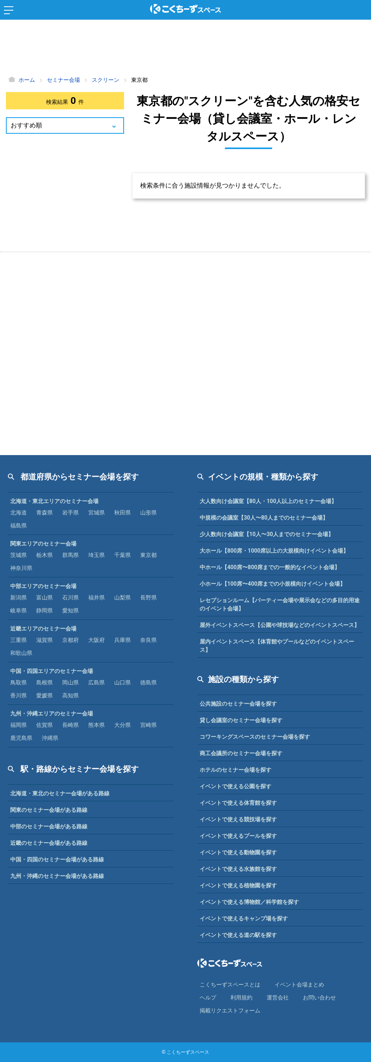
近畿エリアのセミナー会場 (43, 628)
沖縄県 (50, 738)
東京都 (148, 555)
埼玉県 (96, 555)
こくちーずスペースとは (230, 984)
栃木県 (44, 555)
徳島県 (148, 682)
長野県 (148, 597)
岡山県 (70, 682)
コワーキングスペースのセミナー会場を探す (255, 737)
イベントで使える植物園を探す (238, 885)
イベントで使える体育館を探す (238, 803)
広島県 (96, 682)
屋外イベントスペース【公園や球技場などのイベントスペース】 (280, 625)
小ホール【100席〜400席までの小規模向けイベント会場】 (272, 584)
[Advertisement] (185, 49)
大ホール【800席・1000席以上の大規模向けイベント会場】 (274, 551)
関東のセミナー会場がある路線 (48, 810)
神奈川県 (21, 568)
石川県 (70, 597)
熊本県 (96, 725)
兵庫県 (122, 640)
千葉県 (122, 555)
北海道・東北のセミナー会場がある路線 (59, 793)
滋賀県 (44, 640)
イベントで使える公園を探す (235, 786)
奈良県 (148, 640)
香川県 (18, 695)
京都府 (70, 640)
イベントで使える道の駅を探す (238, 935)
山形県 (148, 512)
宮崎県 (148, 725)
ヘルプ (208, 997)
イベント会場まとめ (299, 984)
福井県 (96, 597)
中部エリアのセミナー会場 (43, 586)
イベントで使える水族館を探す (238, 869)
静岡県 (44, 610)
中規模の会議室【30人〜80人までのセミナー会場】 (264, 517)
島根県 (44, 682)
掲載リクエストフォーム (230, 1010)
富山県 (44, 597)
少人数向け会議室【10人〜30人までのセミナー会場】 (267, 534)
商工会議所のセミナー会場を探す (241, 753)
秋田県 (122, 512)
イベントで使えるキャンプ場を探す (244, 918)
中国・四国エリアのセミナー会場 (51, 671)
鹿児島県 (21, 738)
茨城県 (18, 555)
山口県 (122, 682)
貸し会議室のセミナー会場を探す (241, 720)
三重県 (18, 640)
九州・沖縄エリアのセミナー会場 (51, 713)
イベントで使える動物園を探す (238, 852)
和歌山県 (21, 653)
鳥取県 (18, 682)
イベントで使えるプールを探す (238, 836)
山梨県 (122, 597)
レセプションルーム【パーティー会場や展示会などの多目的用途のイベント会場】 (280, 604)
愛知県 (70, 610)
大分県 (122, 725)
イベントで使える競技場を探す (238, 819)
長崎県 (70, 725)
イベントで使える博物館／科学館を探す (249, 902)
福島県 (18, 525)
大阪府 (96, 640)
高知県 (70, 695)
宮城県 (96, 512)
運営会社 (278, 997)
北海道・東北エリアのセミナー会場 (54, 501)
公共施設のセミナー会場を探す (238, 704)
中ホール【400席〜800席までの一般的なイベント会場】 (270, 567)
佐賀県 (44, 725)
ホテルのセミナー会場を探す (235, 770)
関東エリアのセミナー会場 (43, 543)
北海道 (18, 512)
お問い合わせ (319, 997)
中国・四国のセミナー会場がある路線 (57, 859)
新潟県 (18, 597)
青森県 (44, 512)
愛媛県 (44, 695)
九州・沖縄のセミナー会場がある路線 (57, 876)
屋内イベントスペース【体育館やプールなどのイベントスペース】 (277, 645)
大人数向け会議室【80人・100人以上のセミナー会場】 (268, 501)
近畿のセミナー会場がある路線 (48, 843)
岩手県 (70, 512)
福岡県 (18, 725)
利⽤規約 (241, 997)
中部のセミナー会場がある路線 (48, 826)
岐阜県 (18, 610)
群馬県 (70, 555)
